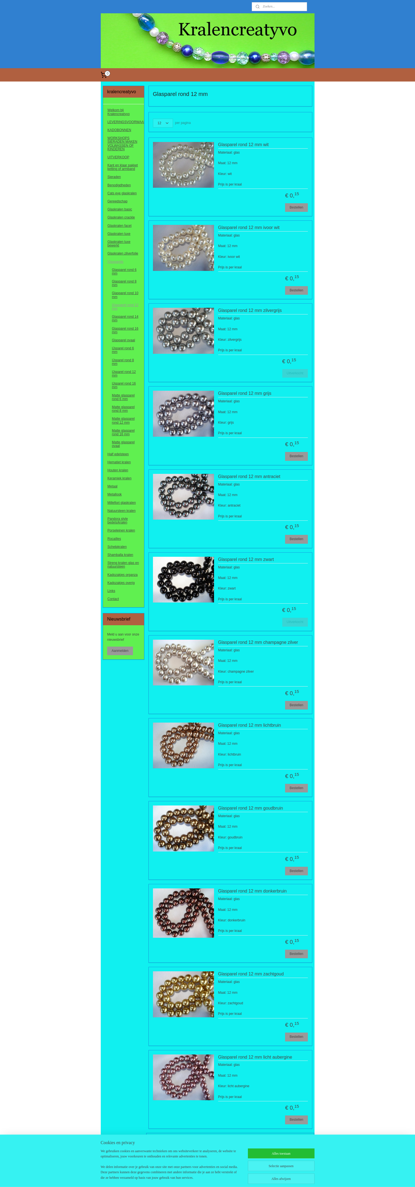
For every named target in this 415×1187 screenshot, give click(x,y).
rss (201, 1176)
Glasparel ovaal (123, 340)
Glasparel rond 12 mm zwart (246, 559)
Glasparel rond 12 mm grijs (244, 393)
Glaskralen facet (119, 226)
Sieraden (114, 177)
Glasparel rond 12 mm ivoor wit (249, 227)
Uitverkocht (295, 373)
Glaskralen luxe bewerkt (118, 243)
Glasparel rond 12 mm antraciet (249, 476)
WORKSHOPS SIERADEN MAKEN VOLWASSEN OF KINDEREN (122, 143)
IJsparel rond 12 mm (124, 373)
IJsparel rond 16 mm (124, 385)
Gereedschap (117, 201)
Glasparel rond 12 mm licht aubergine (255, 1057)
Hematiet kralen (119, 462)
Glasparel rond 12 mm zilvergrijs (250, 310)
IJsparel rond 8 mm (123, 362)
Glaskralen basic (119, 209)
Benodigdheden (119, 185)
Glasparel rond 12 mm (125, 307)
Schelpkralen (117, 547)
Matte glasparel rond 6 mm (123, 397)
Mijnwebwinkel (262, 1176)
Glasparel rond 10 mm (125, 295)
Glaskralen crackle (121, 217)
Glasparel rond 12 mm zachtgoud (251, 974)
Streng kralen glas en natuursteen (123, 564)
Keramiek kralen (119, 478)
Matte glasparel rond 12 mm (123, 420)
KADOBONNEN (119, 130)
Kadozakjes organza (122, 575)
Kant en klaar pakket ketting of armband (122, 167)
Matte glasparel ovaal (123, 444)
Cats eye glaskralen (122, 193)
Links (111, 591)
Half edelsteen (118, 454)
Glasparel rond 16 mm (125, 330)
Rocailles (114, 539)
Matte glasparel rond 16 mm (123, 432)
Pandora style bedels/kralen (117, 520)
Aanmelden (120, 651)
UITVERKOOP (118, 157)
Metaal (112, 486)
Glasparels (115, 262)
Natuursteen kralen (121, 511)
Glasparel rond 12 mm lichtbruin (249, 725)
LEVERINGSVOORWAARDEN (125, 122)
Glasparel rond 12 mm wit (243, 144)
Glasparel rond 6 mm (124, 271)
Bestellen (296, 207)
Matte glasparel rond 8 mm (123, 409)
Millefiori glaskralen (121, 503)
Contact (113, 599)
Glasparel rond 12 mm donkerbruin (252, 891)
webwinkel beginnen (219, 1176)
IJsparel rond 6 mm (123, 350)
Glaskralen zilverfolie (122, 253)
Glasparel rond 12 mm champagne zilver (258, 642)
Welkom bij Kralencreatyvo (118, 112)
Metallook (114, 494)
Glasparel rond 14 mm (125, 318)
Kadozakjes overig (121, 583)
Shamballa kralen (120, 555)
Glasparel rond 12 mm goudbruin (250, 808)
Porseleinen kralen (121, 530)
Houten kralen (117, 470)
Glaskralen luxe (118, 234)
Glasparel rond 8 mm (124, 283)
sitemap (191, 1176)
